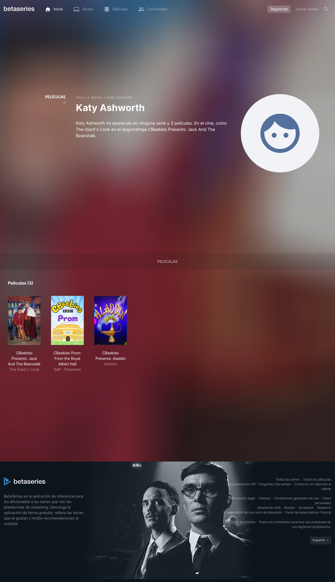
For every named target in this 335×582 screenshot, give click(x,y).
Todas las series (287, 479)
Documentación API (241, 484)
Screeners (306, 508)
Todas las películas (317, 479)
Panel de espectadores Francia (308, 512)
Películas (167, 261)
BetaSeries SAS (269, 508)
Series (96, 97)
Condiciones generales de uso (296, 498)
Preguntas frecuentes (275, 484)
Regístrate (279, 9)
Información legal (242, 498)
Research (324, 508)
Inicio (80, 97)
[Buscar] (326, 9)
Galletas (265, 498)
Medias (289, 508)
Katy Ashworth (119, 97)
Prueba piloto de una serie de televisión (252, 512)
